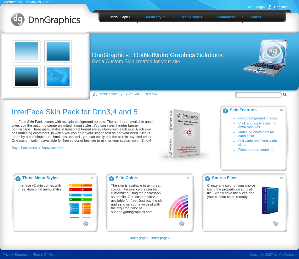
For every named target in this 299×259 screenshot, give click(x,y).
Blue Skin (131, 94)
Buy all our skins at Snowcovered (37, 148)
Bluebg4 (151, 94)
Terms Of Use (43, 254)
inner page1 (139, 238)
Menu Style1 (109, 94)
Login (260, 7)
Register (280, 7)
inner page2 (160, 238)
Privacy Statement (17, 254)
